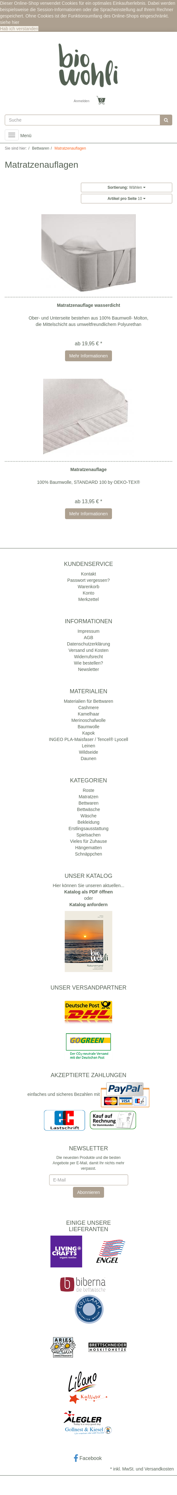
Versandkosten (159, 1468)
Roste (89, 790)
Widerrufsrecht (88, 656)
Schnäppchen (88, 854)
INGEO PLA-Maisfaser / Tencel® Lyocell (88, 739)
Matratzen (88, 796)
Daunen (88, 758)
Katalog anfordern (88, 904)
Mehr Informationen (88, 355)
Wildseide (88, 752)
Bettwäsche (88, 809)
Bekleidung (88, 822)
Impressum (88, 631)
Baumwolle (88, 726)
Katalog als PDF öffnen (88, 891)
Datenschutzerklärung (88, 643)
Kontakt (88, 573)
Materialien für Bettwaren (88, 701)
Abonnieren (88, 1192)
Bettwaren (88, 803)
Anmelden (81, 101)
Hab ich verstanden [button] (19, 28)
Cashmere (88, 707)
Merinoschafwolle (88, 720)
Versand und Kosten (88, 650)
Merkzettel (88, 599)
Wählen (127, 187)
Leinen (88, 745)
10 (127, 198)
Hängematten (88, 847)
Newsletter (88, 669)
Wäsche (89, 815)
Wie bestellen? (88, 663)
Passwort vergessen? (88, 580)
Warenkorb (88, 586)
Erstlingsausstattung (88, 828)
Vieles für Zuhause (88, 841)
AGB (88, 637)
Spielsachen (88, 834)
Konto (89, 593)
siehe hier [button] (9, 22)
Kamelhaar (88, 713)
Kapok (88, 733)
